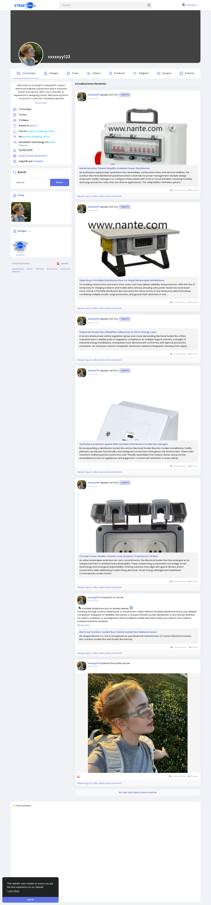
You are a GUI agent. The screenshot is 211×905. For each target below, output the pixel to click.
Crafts (125, 94)
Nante (33, 125)
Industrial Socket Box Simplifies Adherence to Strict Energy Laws (117, 332)
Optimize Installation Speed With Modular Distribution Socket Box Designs (123, 444)
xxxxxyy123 (59, 57)
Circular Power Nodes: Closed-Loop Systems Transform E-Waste (118, 556)
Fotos (21, 195)
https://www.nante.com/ (33, 155)
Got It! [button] (30, 900)
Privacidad (52, 269)
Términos (40, 269)
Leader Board (18, 269)
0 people (38, 161)
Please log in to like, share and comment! (99, 196)
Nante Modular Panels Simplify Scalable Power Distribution (114, 168)
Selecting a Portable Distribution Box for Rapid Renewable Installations (121, 280)
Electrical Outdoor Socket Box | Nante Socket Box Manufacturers (118, 632)
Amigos (22, 231)
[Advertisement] (101, 856)
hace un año (93, 98)
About (29, 269)
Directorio (16, 271)
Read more (41, 102)
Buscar (59, 182)
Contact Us (65, 269)
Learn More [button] (13, 891)
